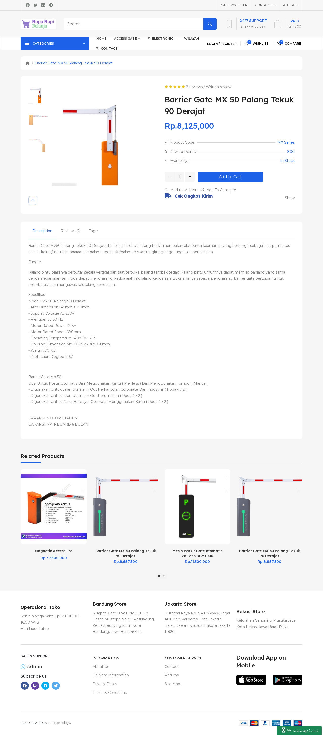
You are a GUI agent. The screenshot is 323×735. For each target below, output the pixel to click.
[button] (159, 576)
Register (228, 44)
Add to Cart (230, 176)
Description (42, 231)
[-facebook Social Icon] (25, 686)
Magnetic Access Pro (53, 551)
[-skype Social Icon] (45, 686)
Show (290, 198)
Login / (213, 44)
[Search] (139, 24)
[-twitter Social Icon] (56, 686)
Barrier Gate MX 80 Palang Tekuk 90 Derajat (125, 553)
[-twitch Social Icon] (35, 686)
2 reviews (194, 87)
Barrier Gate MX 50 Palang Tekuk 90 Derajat (74, 63)
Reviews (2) (71, 231)
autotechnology (59, 723)
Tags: (93, 231)
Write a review (218, 87)
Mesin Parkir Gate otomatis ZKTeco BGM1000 (197, 553)
